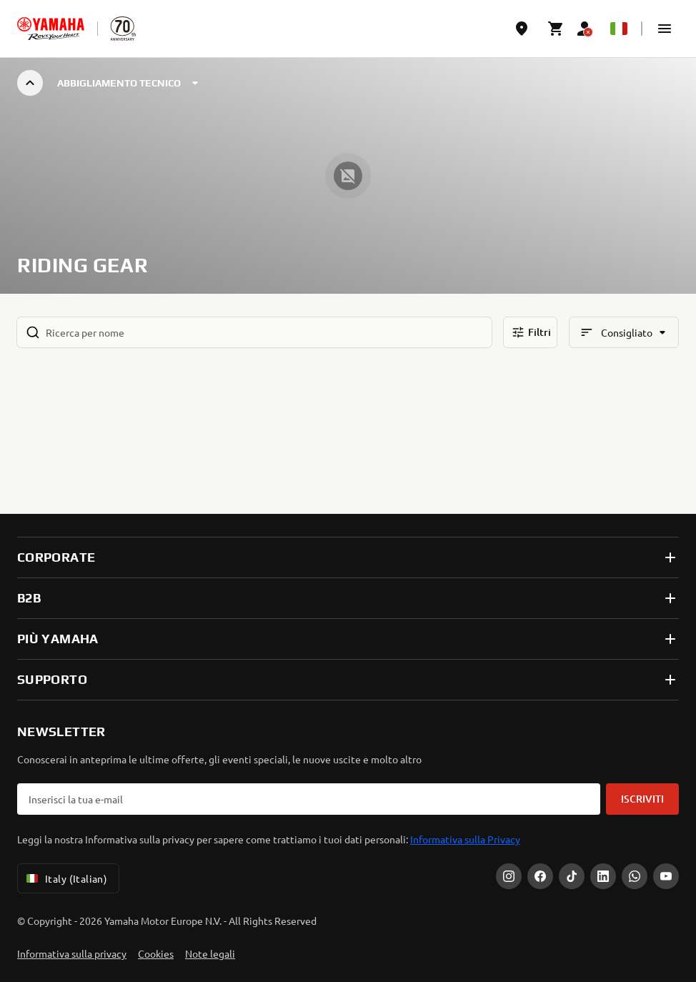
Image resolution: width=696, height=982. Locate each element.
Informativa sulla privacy (71, 953)
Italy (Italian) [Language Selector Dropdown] (65, 878)
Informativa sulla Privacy (465, 839)
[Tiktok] (572, 876)
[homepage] (50, 28)
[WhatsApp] (634, 876)
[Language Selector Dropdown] (619, 28)
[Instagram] (509, 876)
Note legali (210, 953)
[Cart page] (556, 28)
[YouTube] (666, 876)
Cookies (156, 953)
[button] (664, 28)
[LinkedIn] (603, 876)
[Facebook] (540, 876)
